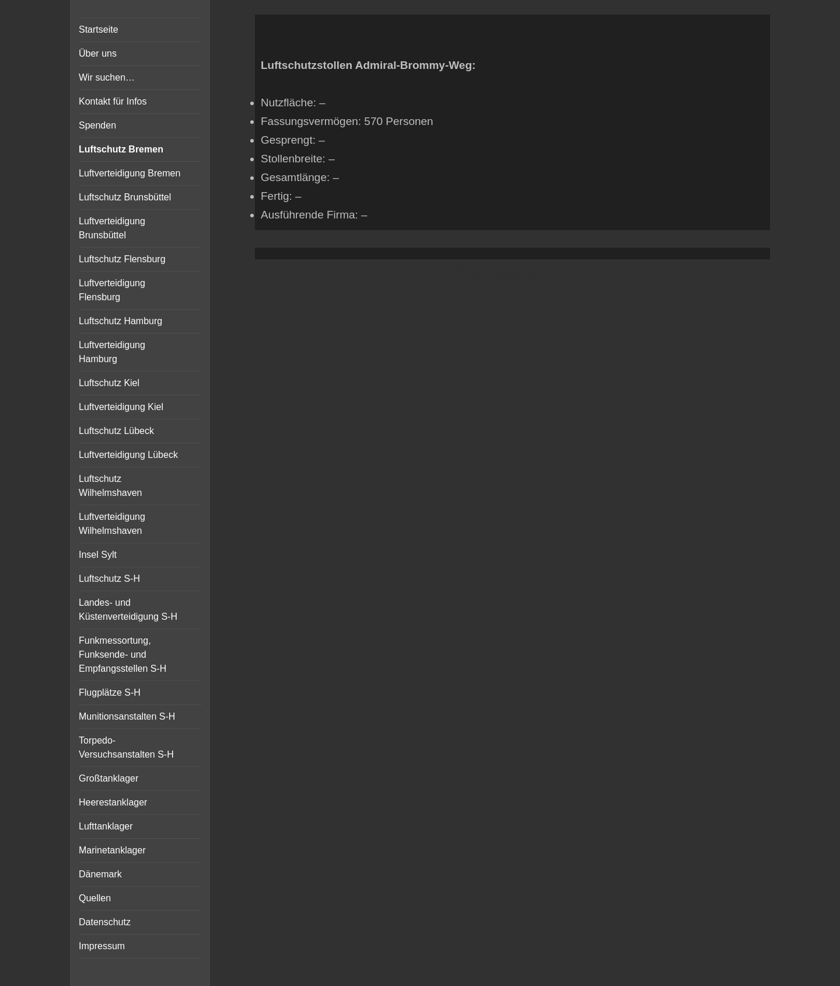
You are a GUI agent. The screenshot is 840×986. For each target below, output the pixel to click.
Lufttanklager (106, 826)
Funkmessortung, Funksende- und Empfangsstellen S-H (122, 654)
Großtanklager (108, 778)
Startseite (98, 29)
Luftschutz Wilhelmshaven (110, 486)
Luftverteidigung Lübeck (128, 455)
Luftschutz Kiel (109, 383)
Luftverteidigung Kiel (121, 407)
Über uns (98, 53)
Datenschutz (105, 922)
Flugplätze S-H (110, 692)
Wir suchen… (107, 77)
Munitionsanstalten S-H (127, 716)
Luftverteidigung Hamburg (112, 352)
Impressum (102, 946)
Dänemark (100, 874)
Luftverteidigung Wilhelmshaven (112, 524)
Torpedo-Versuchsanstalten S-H (126, 747)
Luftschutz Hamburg (120, 321)
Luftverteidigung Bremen (129, 173)
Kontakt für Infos (113, 101)
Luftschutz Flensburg (122, 259)
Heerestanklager (113, 802)
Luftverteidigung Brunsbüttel (112, 228)
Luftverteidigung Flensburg (112, 290)
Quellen (95, 898)
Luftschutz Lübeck (116, 431)
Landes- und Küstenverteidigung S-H (128, 610)
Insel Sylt (98, 555)
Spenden (97, 125)
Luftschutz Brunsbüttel (125, 197)
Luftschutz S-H (109, 579)
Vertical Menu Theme (534, 271)
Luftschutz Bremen (121, 149)
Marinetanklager (112, 850)
